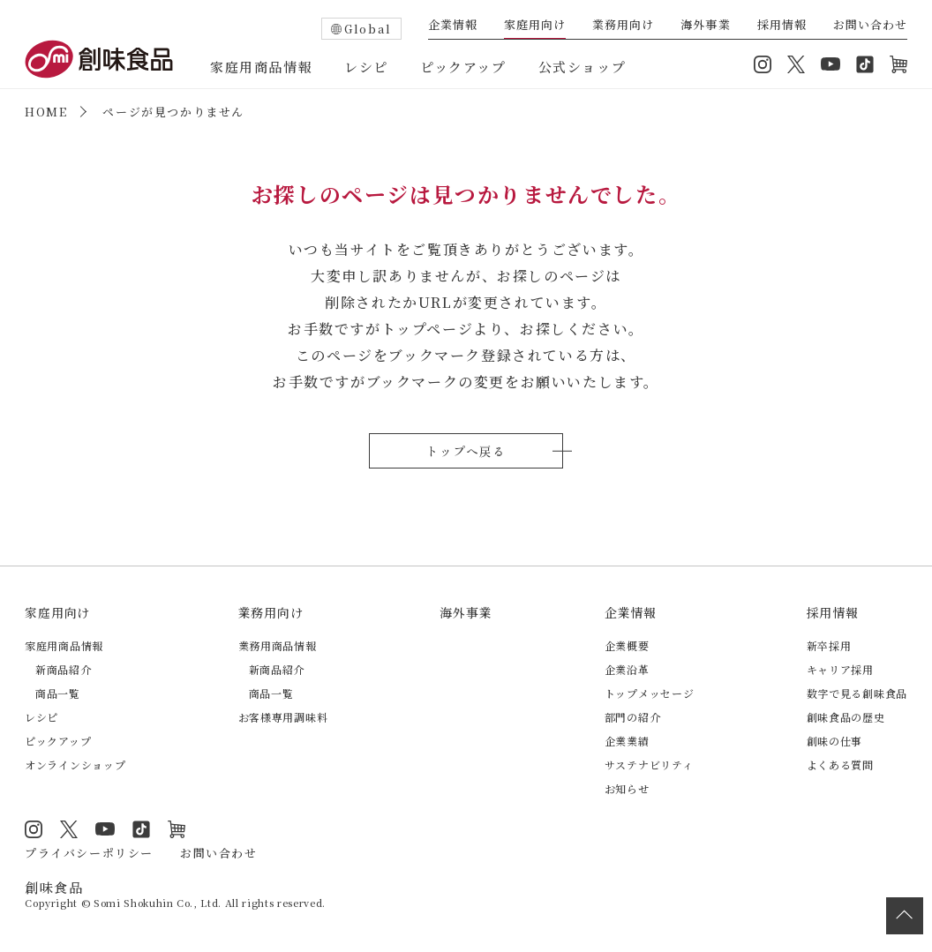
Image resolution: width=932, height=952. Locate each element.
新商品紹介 (63, 669)
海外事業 (705, 26)
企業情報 (452, 26)
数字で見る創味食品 (857, 693)
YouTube (830, 64)
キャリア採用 (840, 669)
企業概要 (627, 645)
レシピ (366, 66)
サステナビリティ (649, 764)
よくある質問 (840, 764)
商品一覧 (57, 693)
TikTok (865, 64)
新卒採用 (829, 645)
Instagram (762, 64)
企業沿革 (627, 669)
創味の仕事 (835, 740)
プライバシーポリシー (89, 852)
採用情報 (782, 26)
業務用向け (623, 26)
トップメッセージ (650, 693)
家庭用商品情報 (261, 66)
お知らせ (627, 788)
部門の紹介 (633, 716)
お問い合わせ (870, 26)
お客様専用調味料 (283, 716)
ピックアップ (463, 66)
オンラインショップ (898, 64)
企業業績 (627, 740)
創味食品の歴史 (846, 716)
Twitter (796, 64)
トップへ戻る (465, 451)
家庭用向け (535, 26)
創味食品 (99, 59)
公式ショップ (582, 66)
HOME (46, 111)
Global (368, 28)
